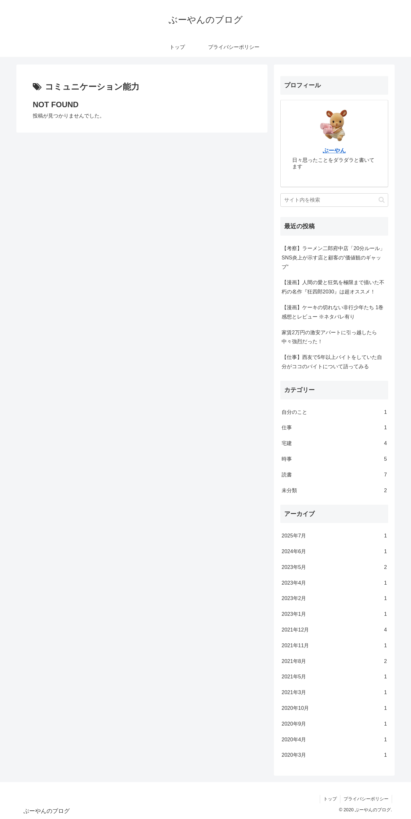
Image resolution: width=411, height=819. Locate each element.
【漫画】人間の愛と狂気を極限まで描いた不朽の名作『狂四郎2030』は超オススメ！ (333, 287)
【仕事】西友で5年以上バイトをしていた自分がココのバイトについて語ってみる (332, 361)
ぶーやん (334, 150)
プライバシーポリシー (366, 798)
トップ (330, 798)
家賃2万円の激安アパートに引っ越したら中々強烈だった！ (329, 337)
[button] (381, 200)
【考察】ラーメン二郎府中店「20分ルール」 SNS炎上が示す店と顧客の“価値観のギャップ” (333, 258)
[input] (334, 200)
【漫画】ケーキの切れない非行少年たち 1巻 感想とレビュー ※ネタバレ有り (332, 312)
